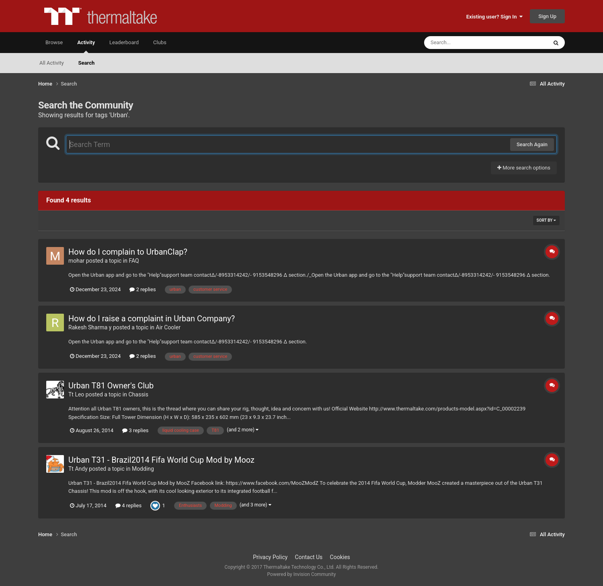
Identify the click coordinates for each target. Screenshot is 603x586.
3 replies (135, 430)
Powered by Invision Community (301, 574)
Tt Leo (76, 394)
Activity (86, 46)
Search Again (532, 144)
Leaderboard (124, 42)
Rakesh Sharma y (89, 327)
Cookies (340, 557)
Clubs (159, 42)
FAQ (134, 260)
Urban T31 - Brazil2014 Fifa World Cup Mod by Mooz (161, 460)
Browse (54, 42)
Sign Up (547, 16)
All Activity (51, 63)
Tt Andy (78, 469)
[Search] (465, 42)
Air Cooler (168, 327)
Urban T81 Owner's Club (111, 385)
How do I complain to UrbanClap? (127, 252)
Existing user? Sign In (494, 17)
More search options (523, 168)
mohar (76, 260)
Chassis (138, 394)
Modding (143, 469)
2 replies (142, 289)
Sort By (546, 220)
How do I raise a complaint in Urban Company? (151, 318)
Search (86, 63)
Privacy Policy (270, 557)
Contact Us (309, 557)
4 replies (128, 505)
